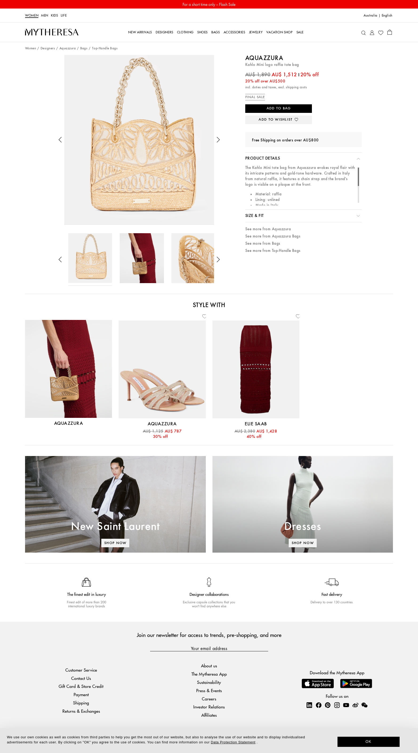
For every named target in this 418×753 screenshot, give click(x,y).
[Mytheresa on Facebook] (318, 705)
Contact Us (81, 678)
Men (44, 15)
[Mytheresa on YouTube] (346, 705)
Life (64, 15)
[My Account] (372, 32)
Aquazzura (67, 48)
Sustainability (209, 682)
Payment (81, 694)
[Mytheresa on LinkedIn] (309, 705)
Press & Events (209, 690)
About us (209, 666)
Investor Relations (209, 707)
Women (31, 15)
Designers (48, 48)
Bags (84, 48)
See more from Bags (262, 243)
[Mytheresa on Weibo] (355, 705)
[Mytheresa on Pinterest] (327, 705)
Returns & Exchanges (81, 711)
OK (368, 741)
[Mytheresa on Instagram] (337, 705)
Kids (54, 15)
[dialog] (209, 740)
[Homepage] (51, 32)
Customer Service (81, 670)
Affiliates (209, 715)
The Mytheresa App (209, 674)
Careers (209, 699)
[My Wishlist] (380, 32)
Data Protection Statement (233, 742)
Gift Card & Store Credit (81, 686)
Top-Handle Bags (105, 48)
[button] (60, 140)
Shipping (81, 703)
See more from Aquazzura (268, 229)
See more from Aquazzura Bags (272, 236)
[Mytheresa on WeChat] (364, 705)
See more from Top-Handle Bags (272, 251)
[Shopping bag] (389, 32)
